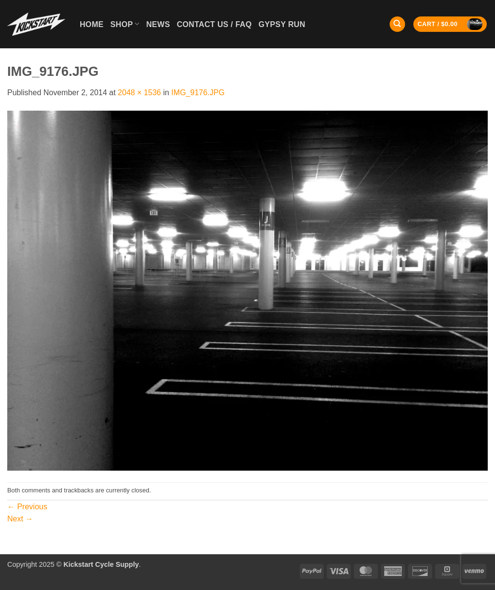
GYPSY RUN (282, 24)
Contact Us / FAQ (214, 24)
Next (20, 519)
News (158, 24)
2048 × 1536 (139, 92)
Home (91, 24)
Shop (124, 24)
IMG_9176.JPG (197, 92)
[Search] (397, 24)
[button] (450, 24)
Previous (27, 507)
